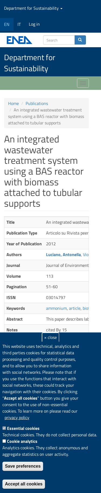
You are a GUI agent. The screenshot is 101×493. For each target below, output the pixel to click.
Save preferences (23, 466)
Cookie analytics (22, 441)
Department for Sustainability (33, 8)
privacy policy (17, 417)
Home (13, 103)
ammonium (56, 308)
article (75, 308)
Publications (37, 103)
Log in (34, 24)
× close (50, 337)
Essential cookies (23, 428)
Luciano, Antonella (63, 254)
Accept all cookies (24, 484)
